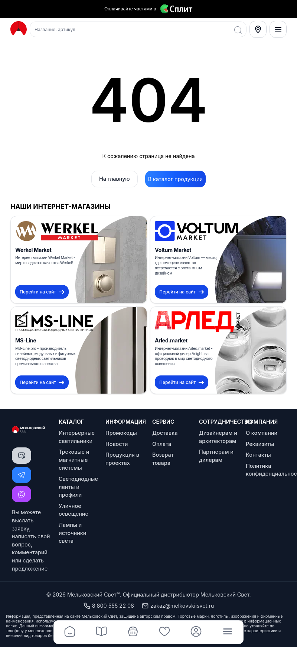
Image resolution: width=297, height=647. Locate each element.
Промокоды (121, 433)
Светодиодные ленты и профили (78, 487)
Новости (116, 444)
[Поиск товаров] (138, 29)
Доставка (164, 433)
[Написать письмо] (21, 455)
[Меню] (278, 29)
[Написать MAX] (21, 494)
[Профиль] (196, 632)
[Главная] (69, 632)
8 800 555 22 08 (108, 606)
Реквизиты (260, 444)
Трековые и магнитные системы (74, 460)
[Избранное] (164, 632)
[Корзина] (132, 632)
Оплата (161, 444)
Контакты (258, 454)
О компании (261, 433)
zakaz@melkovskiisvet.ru (177, 606)
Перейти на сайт (42, 292)
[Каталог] (101, 632)
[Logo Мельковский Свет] (18, 29)
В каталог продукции (175, 179)
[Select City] (258, 29)
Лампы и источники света (73, 533)
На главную (114, 178)
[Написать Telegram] (21, 475)
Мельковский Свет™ (93, 594)
